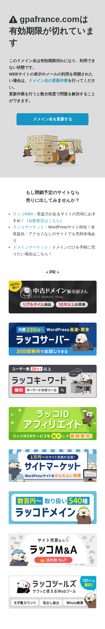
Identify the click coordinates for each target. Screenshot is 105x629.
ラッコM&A (23, 214)
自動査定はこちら (44, 220)
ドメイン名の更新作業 (48, 80)
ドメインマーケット (30, 247)
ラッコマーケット (28, 227)
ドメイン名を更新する (52, 119)
